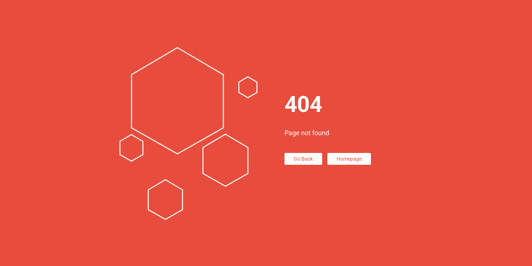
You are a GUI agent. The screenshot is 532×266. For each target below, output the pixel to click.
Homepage (349, 159)
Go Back (303, 159)
